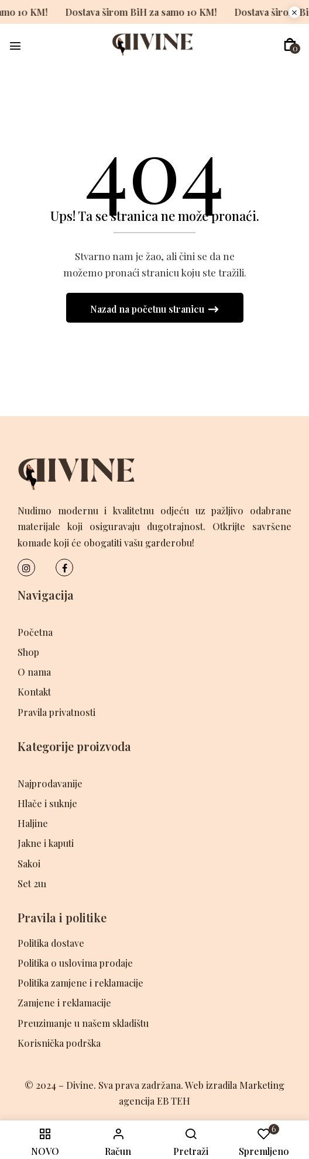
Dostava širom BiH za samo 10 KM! (128, 12)
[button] (290, 45)
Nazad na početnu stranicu (148, 309)
